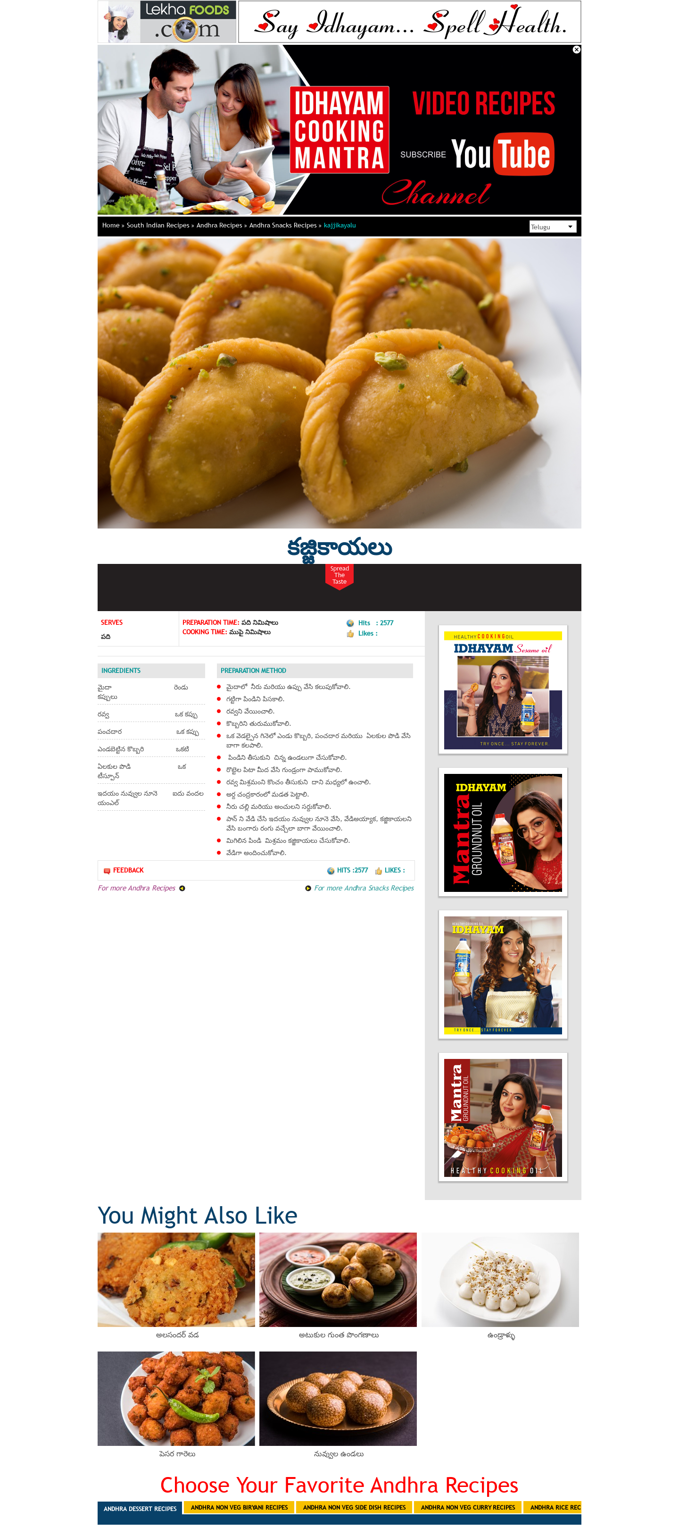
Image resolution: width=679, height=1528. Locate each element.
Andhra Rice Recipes (561, 1507)
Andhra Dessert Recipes (140, 1508)
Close (576, 49)
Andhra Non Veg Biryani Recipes (239, 1507)
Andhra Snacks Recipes (285, 225)
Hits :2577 (348, 870)
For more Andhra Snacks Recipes (359, 887)
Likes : (389, 870)
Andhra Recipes (222, 225)
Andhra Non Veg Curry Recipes (468, 1507)
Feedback (123, 870)
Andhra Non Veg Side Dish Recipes (354, 1507)
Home (113, 225)
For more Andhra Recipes (142, 887)
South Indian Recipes (160, 225)
